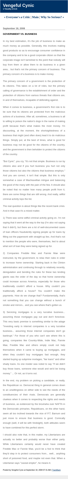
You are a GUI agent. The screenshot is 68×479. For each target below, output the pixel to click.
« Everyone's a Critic (17, 17)
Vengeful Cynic (18, 5)
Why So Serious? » (52, 17)
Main (35, 17)
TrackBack (56, 470)
